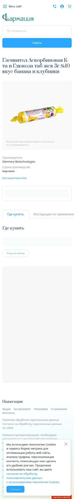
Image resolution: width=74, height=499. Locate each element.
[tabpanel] (37, 304)
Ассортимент (22, 409)
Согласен (15, 489)
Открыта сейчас (15, 253)
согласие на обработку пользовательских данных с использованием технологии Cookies (32, 478)
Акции (6, 409)
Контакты (8, 413)
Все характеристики (14, 178)
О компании (59, 409)
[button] (12, 6)
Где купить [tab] (15, 214)
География (41, 409)
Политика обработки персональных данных (30, 420)
